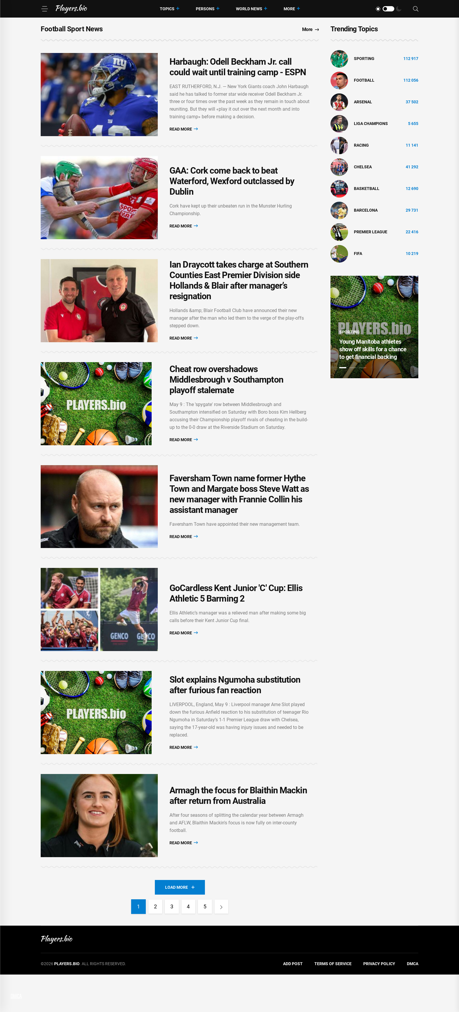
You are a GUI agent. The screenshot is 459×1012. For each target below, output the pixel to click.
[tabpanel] (374, 327)
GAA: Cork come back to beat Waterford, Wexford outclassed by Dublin (231, 188)
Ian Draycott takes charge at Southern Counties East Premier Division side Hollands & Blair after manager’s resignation (238, 292)
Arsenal (363, 102)
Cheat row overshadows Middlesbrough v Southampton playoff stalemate (226, 396)
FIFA (358, 253)
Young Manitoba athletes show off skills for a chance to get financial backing (372, 349)
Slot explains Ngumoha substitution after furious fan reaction (234, 715)
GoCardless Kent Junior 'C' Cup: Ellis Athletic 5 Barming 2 (235, 619)
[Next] (223, 944)
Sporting (364, 58)
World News (249, 8)
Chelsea (363, 167)
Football (364, 80)
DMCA (412, 1001)
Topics (167, 8)
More (289, 8)
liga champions (371, 123)
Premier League (370, 232)
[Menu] (44, 9)
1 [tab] (342, 367)
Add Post (293, 1001)
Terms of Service (333, 1001)
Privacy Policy (379, 1001)
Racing (361, 145)
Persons (205, 8)
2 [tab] (352, 367)
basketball (366, 188)
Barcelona (366, 210)
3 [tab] (362, 367)
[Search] (415, 9)
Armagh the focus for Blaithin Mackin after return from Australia (238, 831)
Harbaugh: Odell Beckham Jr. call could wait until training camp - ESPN (237, 69)
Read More (183, 131)
